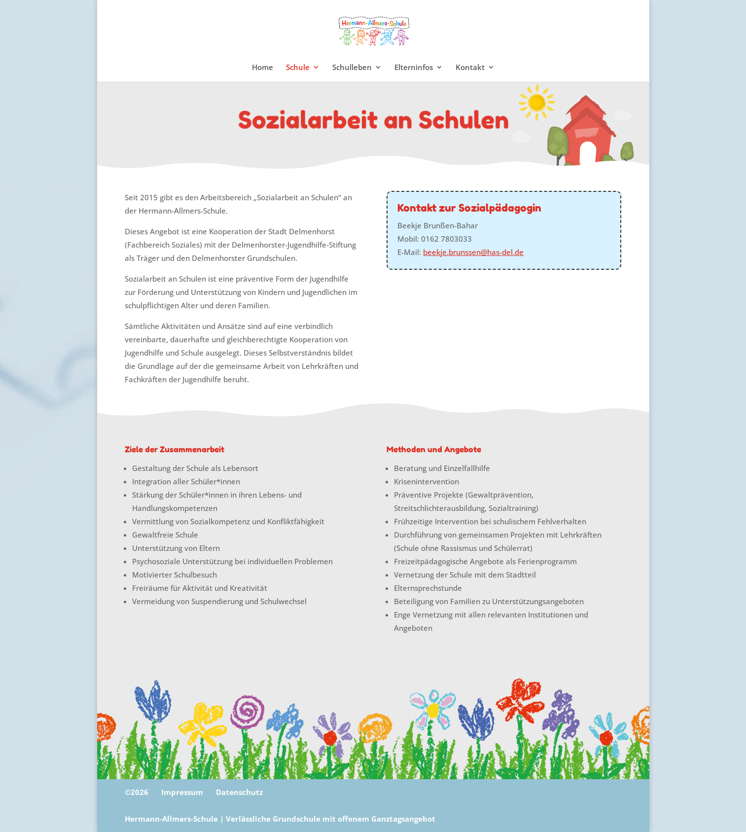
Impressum (182, 792)
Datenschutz (239, 792)
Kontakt (470, 68)
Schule (298, 68)
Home (262, 68)
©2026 (136, 792)
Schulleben (352, 68)
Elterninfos (413, 68)
